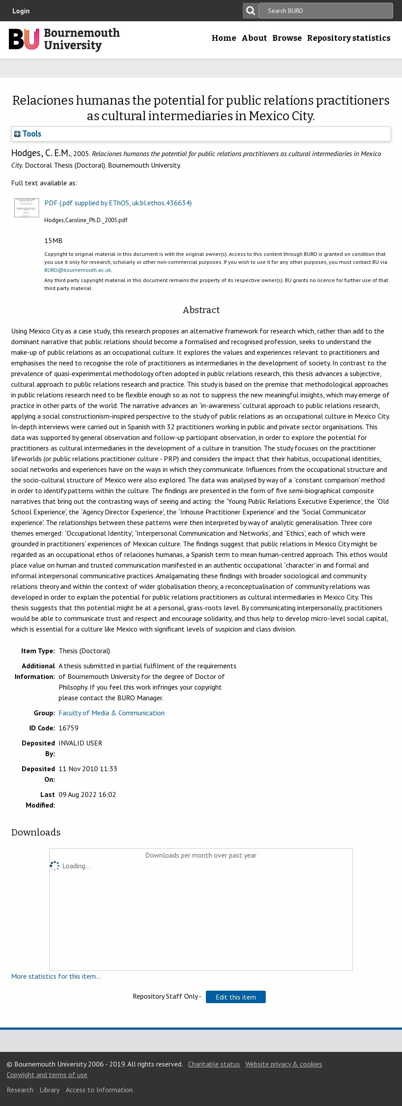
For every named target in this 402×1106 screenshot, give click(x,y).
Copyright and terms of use (47, 1074)
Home (224, 38)
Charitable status (214, 1063)
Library (49, 1089)
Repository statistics (348, 38)
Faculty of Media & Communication (112, 712)
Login (21, 10)
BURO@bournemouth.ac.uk (77, 270)
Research (20, 1089)
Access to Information (99, 1089)
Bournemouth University (64, 40)
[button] (236, 997)
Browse (287, 38)
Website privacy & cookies (283, 1063)
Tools (27, 133)
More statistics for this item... (56, 976)
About (254, 38)
